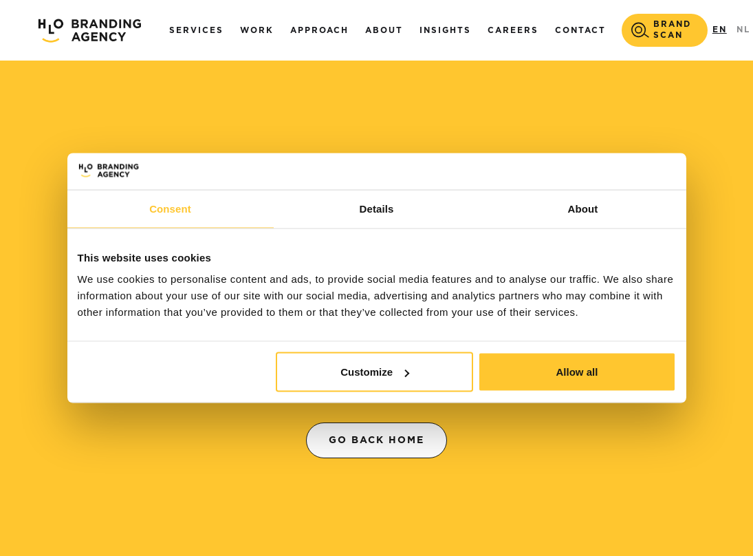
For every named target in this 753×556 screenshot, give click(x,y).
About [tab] (583, 208)
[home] (89, 30)
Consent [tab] (170, 208)
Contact (580, 30)
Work (257, 30)
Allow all (577, 372)
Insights (445, 30)
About (384, 30)
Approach (319, 30)
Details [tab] (377, 208)
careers (513, 30)
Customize (374, 372)
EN (719, 30)
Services (196, 30)
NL (743, 30)
